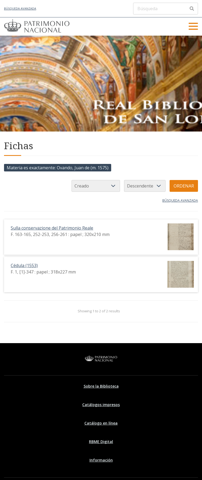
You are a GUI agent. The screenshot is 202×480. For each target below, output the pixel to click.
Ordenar (184, 186)
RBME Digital (101, 441)
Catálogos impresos (101, 404)
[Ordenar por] (96, 186)
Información (101, 460)
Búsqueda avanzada (20, 8)
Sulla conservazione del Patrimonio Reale (52, 228)
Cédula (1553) (24, 265)
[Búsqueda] (165, 8)
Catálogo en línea (101, 423)
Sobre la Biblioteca (101, 386)
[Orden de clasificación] (145, 186)
